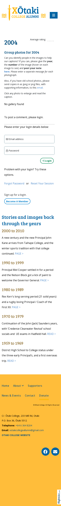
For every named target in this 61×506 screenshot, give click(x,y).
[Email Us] (55, 451)
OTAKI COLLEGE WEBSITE (16, 435)
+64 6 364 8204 (23, 425)
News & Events (11, 395)
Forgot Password (14, 183)
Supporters (35, 385)
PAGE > (19, 253)
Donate (44, 395)
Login (47, 160)
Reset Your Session (42, 183)
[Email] (29, 139)
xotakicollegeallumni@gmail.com (26, 430)
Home (5, 385)
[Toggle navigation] (54, 15)
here (7, 71)
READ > (51, 334)
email (40, 87)
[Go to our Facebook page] (45, 451)
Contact (30, 395)
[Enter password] (29, 150)
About (17, 385)
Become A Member (17, 201)
